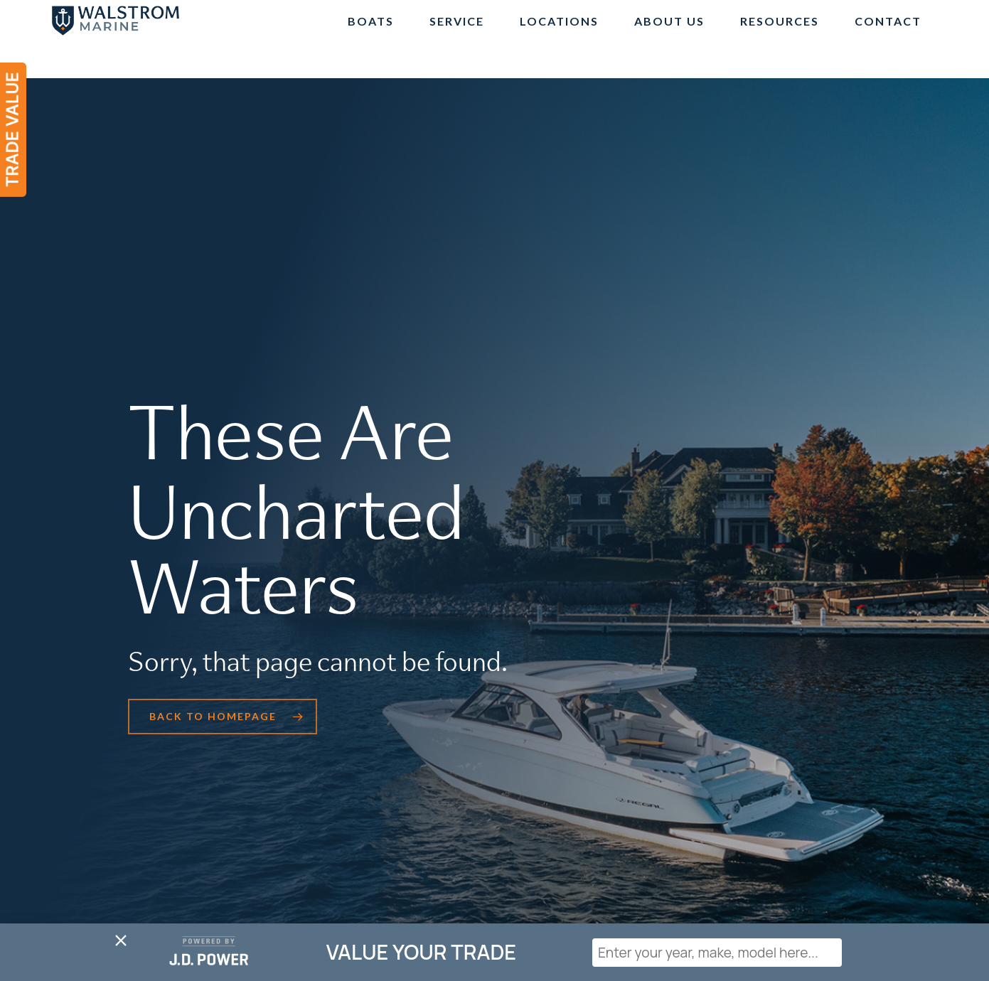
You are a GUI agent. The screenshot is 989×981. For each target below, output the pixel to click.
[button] (222, 716)
